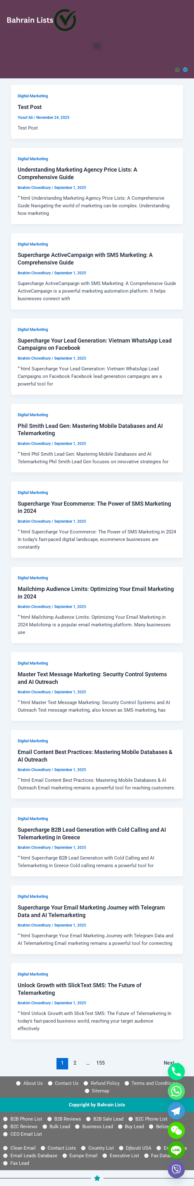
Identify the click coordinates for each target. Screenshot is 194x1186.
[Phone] (176, 1071)
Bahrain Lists (111, 1105)
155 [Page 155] (100, 1063)
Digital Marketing (33, 96)
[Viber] (176, 1169)
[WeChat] (176, 1130)
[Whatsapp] (176, 1091)
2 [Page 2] (74, 1063)
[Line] (176, 1150)
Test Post (30, 107)
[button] (97, 46)
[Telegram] (176, 1110)
